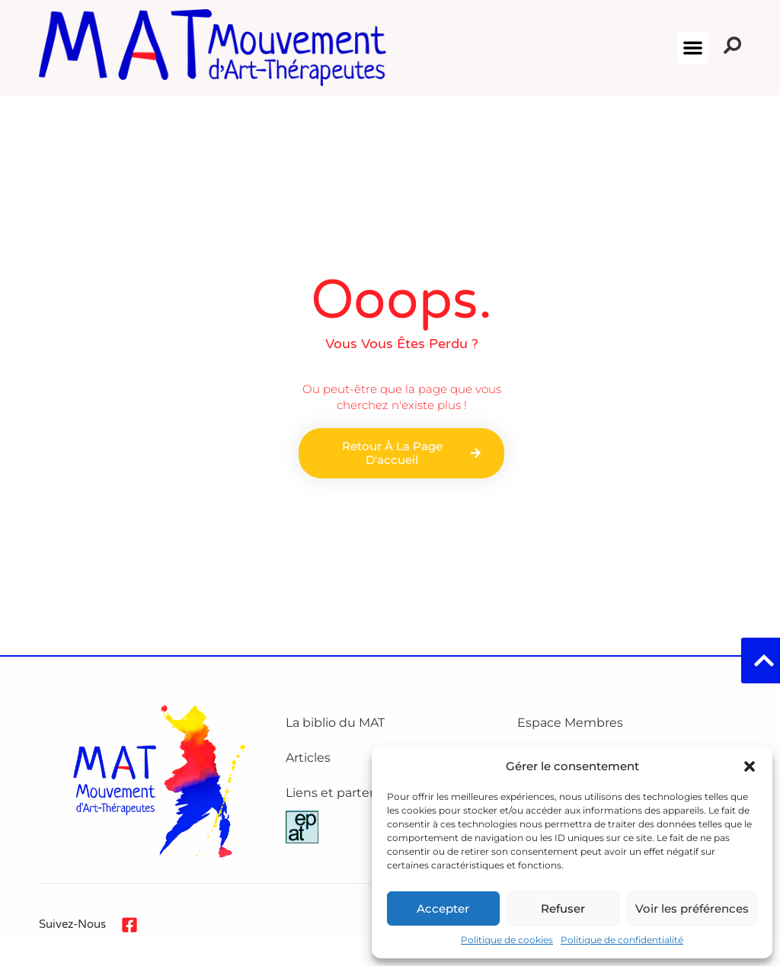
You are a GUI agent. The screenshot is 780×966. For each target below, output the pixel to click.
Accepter (443, 908)
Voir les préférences (692, 908)
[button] (749, 766)
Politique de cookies (507, 939)
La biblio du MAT (335, 722)
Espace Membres (570, 722)
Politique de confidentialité (622, 939)
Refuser (563, 908)
